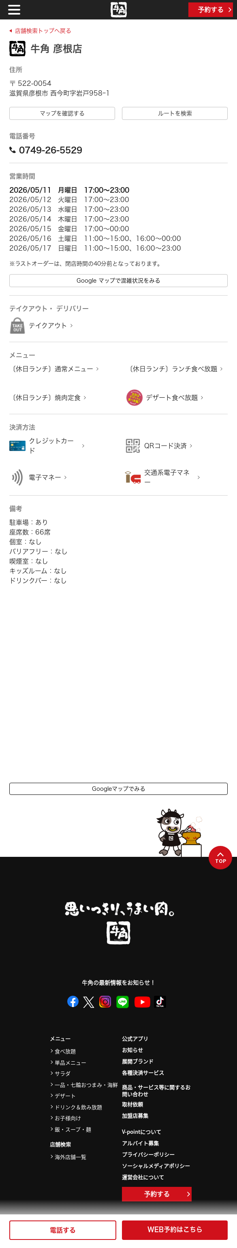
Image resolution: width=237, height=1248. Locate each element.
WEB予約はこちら (175, 1229)
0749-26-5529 (45, 150)
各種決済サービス (143, 1072)
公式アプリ (135, 1038)
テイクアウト (48, 325)
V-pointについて (141, 1131)
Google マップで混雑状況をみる (118, 280)
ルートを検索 (175, 113)
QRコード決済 (165, 446)
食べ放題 (65, 1051)
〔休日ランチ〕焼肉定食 (45, 397)
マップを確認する (62, 113)
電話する (63, 1230)
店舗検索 (60, 1144)
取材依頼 (132, 1104)
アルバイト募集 (140, 1143)
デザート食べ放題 (172, 397)
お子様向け (68, 1118)
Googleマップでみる (118, 789)
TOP (220, 858)
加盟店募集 (135, 1115)
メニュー (60, 1038)
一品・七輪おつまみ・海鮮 (86, 1084)
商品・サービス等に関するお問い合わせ (156, 1091)
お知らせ (132, 1050)
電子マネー (45, 477)
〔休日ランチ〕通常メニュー (51, 369)
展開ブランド (138, 1061)
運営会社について (143, 1177)
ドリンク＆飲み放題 (78, 1107)
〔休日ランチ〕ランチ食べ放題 (171, 369)
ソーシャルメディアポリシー (156, 1165)
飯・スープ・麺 (73, 1129)
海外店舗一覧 (70, 1157)
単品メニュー (70, 1062)
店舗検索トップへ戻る (43, 31)
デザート (65, 1095)
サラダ (62, 1073)
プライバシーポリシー (148, 1154)
